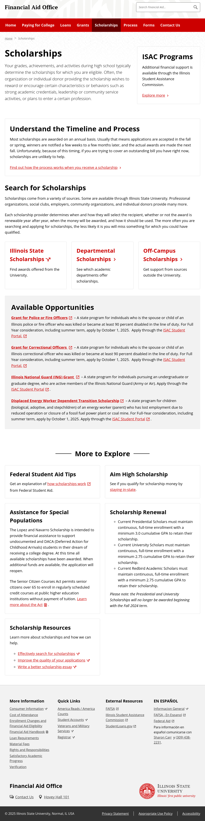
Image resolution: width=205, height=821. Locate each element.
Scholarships (26, 38)
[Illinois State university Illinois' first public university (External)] (167, 791)
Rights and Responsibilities (29, 750)
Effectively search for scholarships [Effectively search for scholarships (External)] (46, 653)
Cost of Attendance (24, 715)
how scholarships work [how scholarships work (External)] (66, 483)
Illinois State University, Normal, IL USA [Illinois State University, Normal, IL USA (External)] (45, 813)
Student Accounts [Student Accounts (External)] (71, 720)
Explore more (153, 95)
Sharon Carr (163, 737)
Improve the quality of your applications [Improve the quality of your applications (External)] (51, 660)
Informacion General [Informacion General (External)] (169, 708)
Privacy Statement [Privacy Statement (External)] (115, 813)
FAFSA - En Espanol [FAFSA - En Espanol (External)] (168, 715)
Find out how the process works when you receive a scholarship (64, 167)
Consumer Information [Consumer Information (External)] (27, 708)
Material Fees (19, 744)
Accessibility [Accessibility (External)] (191, 813)
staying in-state (123, 489)
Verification (18, 767)
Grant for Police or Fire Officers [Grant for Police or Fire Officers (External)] (39, 317)
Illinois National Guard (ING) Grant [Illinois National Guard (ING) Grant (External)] (43, 377)
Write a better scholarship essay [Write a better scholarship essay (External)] (45, 666)
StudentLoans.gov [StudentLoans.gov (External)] (119, 726)
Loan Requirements (24, 738)
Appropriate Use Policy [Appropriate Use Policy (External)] (155, 813)
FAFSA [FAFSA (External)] (110, 708)
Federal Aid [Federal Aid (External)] (162, 721)
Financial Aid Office (31, 7)
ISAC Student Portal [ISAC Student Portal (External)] (27, 389)
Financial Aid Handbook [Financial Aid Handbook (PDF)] (27, 732)
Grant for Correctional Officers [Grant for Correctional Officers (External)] (39, 347)
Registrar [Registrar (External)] (64, 737)
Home (9, 38)
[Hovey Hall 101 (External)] (53, 797)
